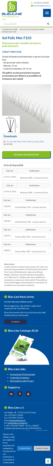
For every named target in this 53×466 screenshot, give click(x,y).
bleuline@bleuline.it (42, 5)
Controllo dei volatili (9, 29)
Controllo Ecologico (19, 377)
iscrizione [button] (15, 321)
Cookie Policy (24, 448)
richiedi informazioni (26, 154)
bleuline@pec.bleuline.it (17, 423)
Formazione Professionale (22, 374)
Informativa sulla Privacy (22, 380)
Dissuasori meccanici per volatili (32, 29)
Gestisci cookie (42, 448)
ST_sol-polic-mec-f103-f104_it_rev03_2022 (25, 141)
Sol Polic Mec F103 (9, 32)
